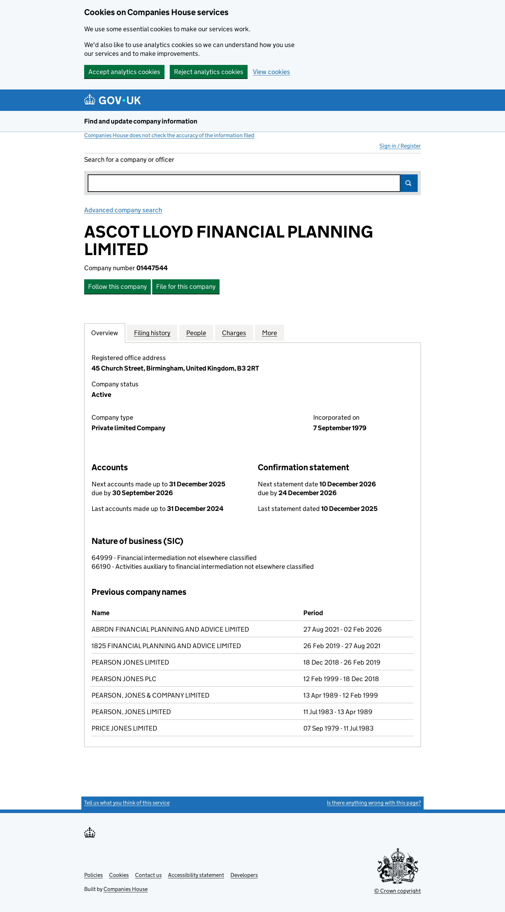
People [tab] (196, 332)
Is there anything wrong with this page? (374, 802)
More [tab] (269, 332)
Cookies (119, 875)
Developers (244, 875)
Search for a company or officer (129, 159)
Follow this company (117, 286)
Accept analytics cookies (124, 72)
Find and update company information (140, 121)
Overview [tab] (104, 332)
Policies (93, 875)
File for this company (186, 286)
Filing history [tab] (152, 332)
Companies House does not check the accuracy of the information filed (169, 135)
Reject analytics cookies (208, 72)
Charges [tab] (234, 332)
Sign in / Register (400, 145)
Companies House (125, 889)
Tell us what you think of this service (127, 802)
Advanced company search (123, 210)
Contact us (148, 875)
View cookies (271, 71)
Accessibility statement (196, 875)
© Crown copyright (397, 890)
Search (409, 183)
